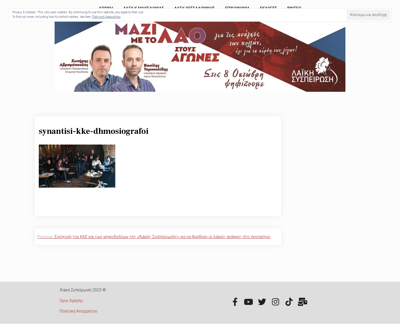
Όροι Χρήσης (71, 300)
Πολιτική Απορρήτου (78, 311)
